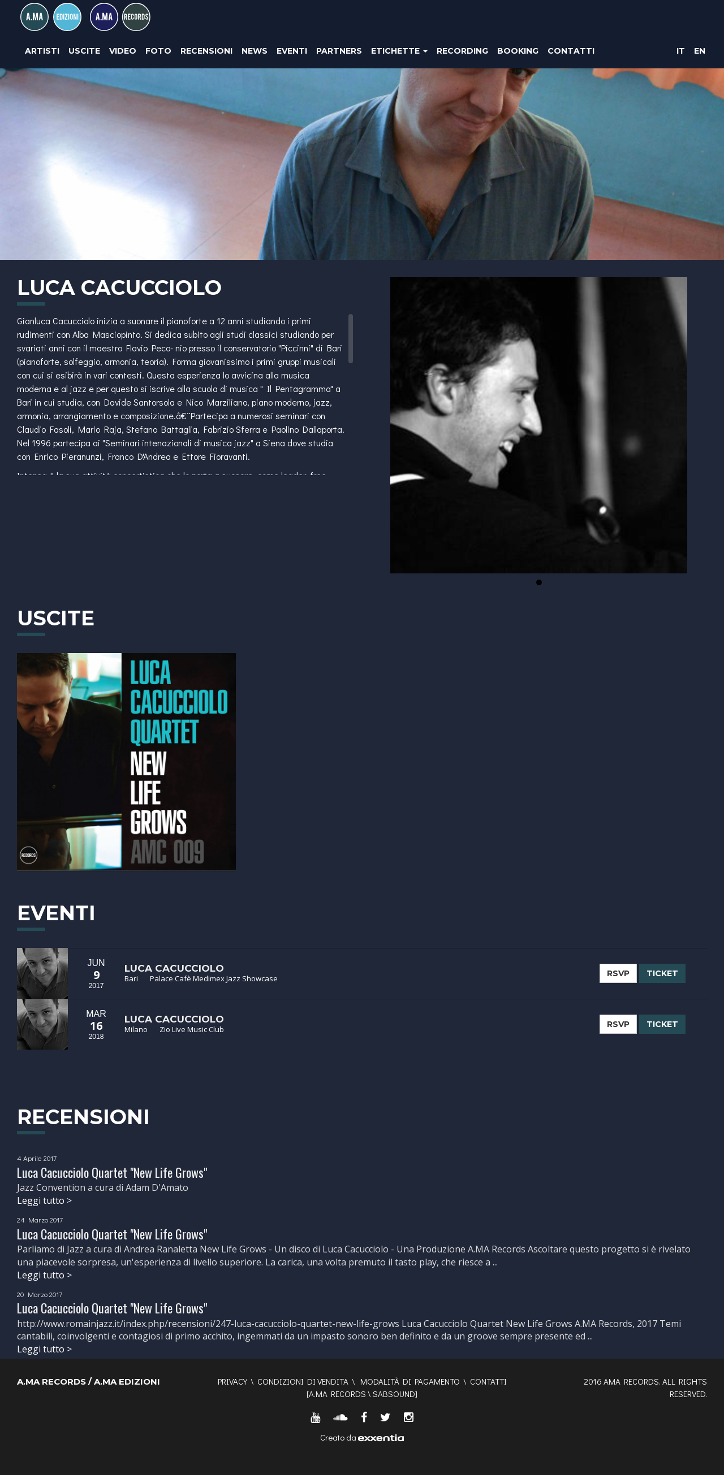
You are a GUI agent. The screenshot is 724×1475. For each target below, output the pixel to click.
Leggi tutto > (44, 1200)
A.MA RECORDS (337, 1393)
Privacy (232, 1381)
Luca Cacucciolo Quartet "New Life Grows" (112, 1172)
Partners (339, 51)
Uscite (84, 51)
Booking (517, 51)
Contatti (571, 51)
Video (122, 51)
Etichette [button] (399, 51)
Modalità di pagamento (410, 1381)
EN (699, 51)
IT (680, 51)
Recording (462, 51)
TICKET (662, 973)
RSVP (618, 973)
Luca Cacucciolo (174, 968)
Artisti (42, 51)
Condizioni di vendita (302, 1381)
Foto (158, 51)
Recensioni (206, 51)
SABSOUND (394, 1393)
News (255, 51)
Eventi (292, 51)
